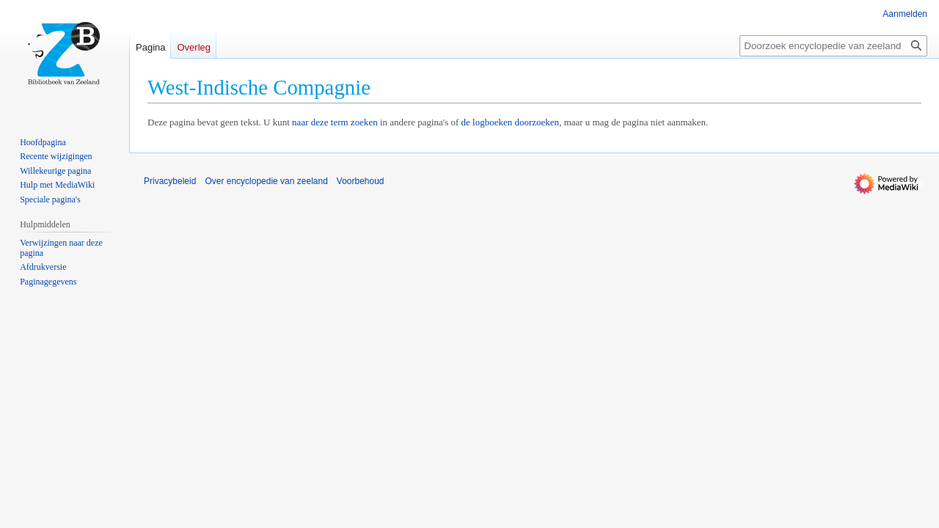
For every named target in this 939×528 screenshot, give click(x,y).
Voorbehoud (360, 181)
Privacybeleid (170, 181)
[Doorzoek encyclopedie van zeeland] (833, 45)
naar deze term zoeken (335, 122)
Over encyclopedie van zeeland (266, 181)
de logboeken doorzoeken (510, 122)
